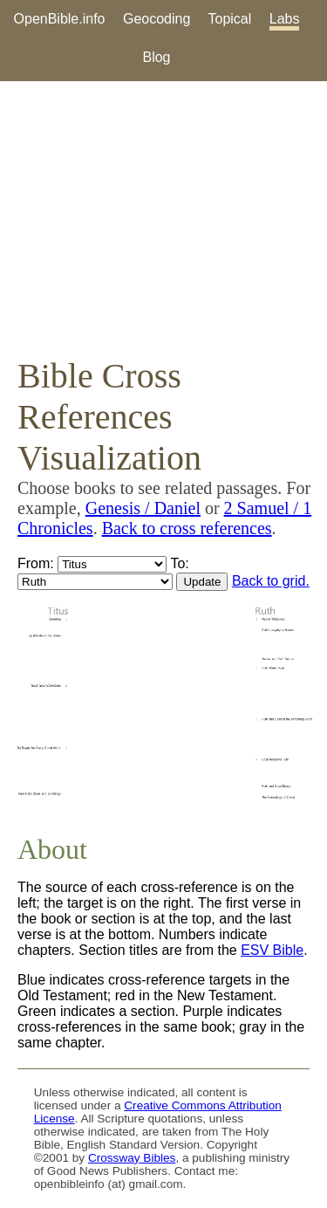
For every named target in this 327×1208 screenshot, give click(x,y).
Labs (284, 18)
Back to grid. (271, 580)
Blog (156, 57)
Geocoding (156, 18)
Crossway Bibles (131, 1157)
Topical (230, 18)
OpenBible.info (60, 18)
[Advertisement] (163, 218)
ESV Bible (272, 950)
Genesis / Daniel (143, 508)
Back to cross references (187, 528)
